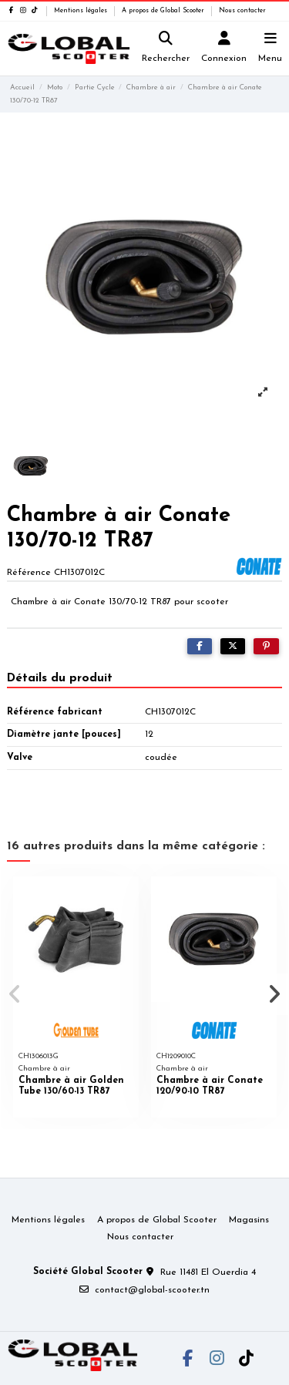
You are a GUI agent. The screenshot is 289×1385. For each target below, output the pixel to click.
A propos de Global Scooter (164, 11)
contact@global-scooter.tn (152, 1290)
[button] (15, 994)
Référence (29, 572)
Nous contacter (242, 11)
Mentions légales (81, 11)
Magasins (249, 1220)
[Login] (224, 49)
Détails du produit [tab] (60, 678)
